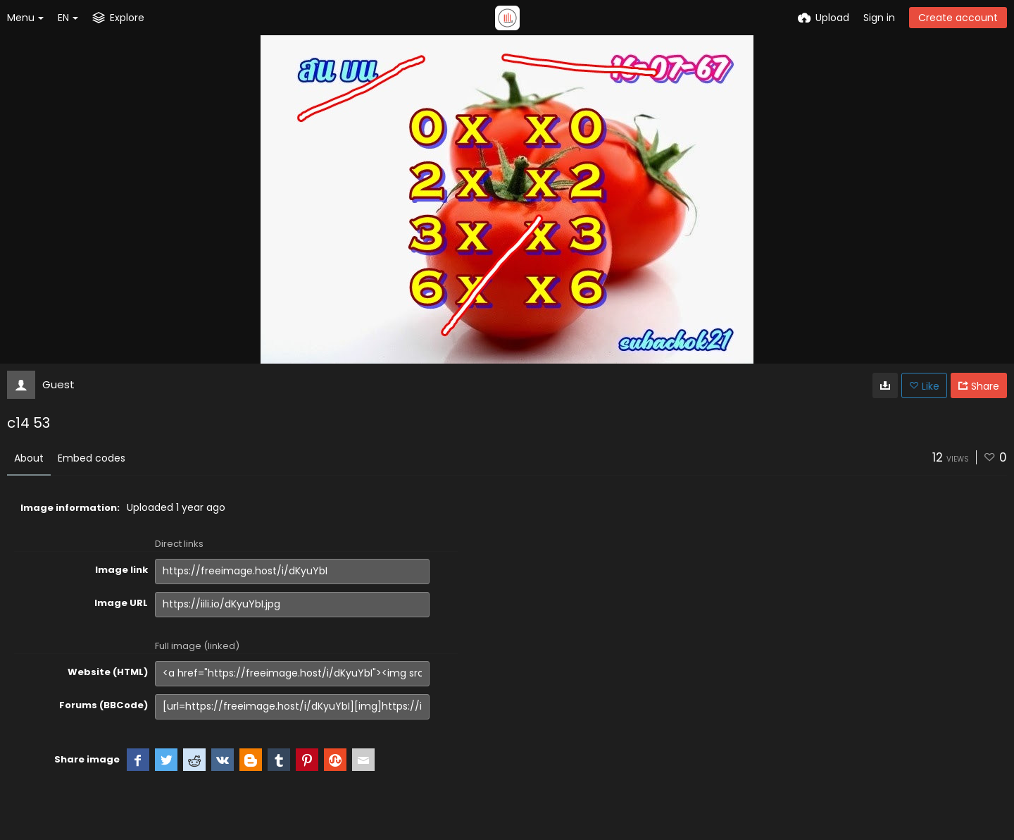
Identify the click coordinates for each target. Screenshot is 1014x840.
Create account (958, 18)
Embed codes (91, 458)
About (29, 458)
